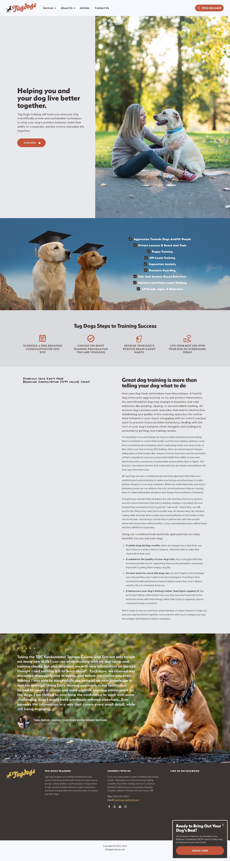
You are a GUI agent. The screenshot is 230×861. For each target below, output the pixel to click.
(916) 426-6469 (209, 8)
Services (48, 8)
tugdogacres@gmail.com (127, 800)
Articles (84, 8)
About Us (67, 8)
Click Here (30, 142)
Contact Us (102, 8)
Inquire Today (200, 850)
